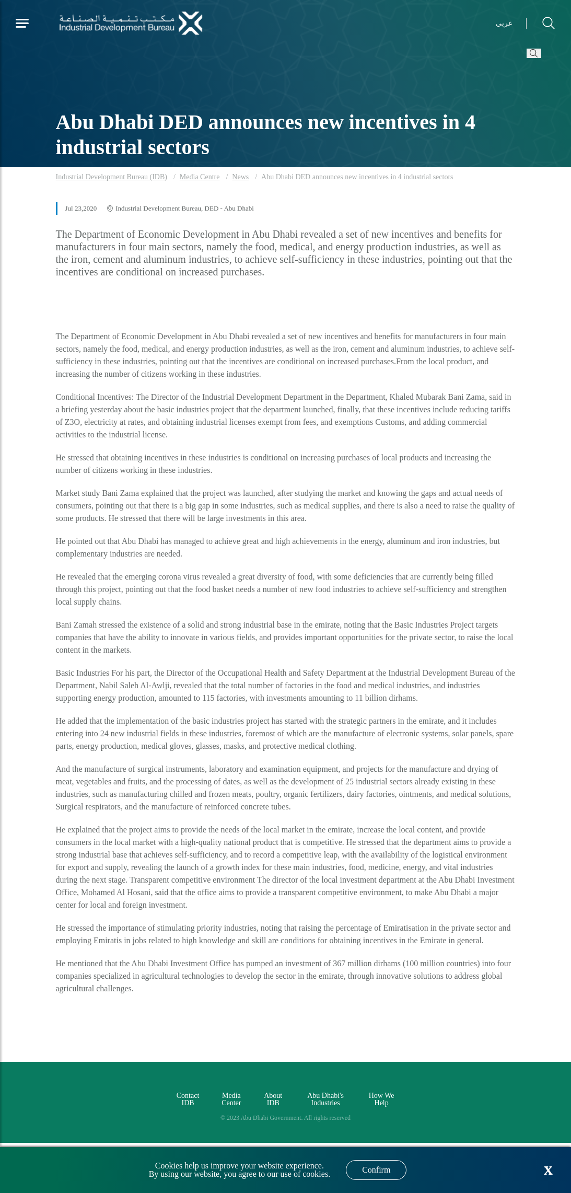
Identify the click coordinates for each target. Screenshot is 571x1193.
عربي (504, 23)
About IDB (273, 1099)
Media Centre (200, 177)
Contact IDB (188, 1099)
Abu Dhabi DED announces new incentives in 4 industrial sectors (357, 177)
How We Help (381, 1099)
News (240, 177)
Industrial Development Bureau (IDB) (111, 177)
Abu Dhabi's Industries (325, 1099)
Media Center (231, 1099)
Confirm (376, 1169)
